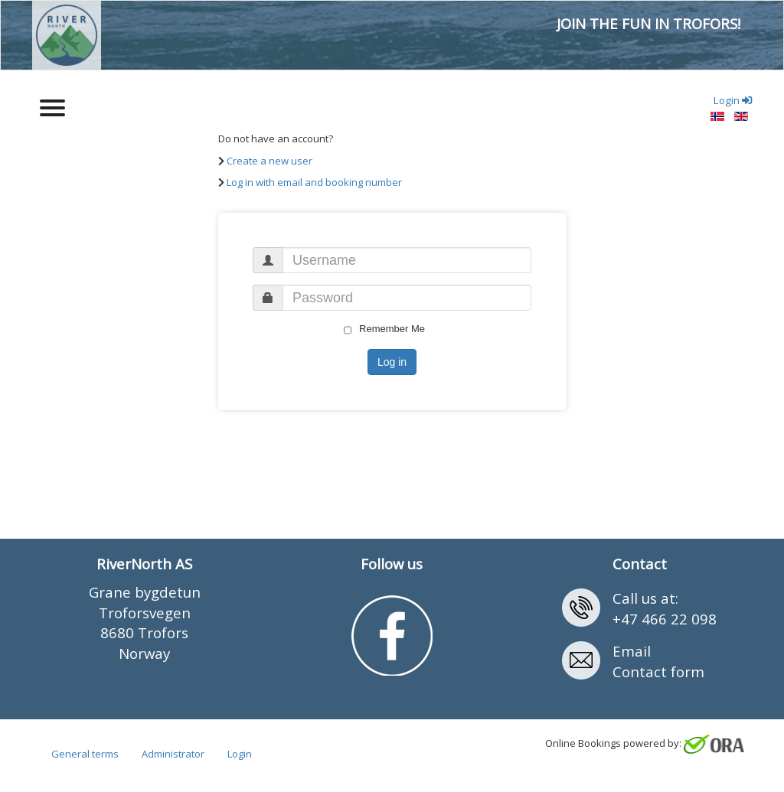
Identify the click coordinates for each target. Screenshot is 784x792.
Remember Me (384, 329)
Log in (392, 362)
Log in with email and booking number (314, 182)
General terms (85, 754)
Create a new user (269, 161)
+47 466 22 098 (664, 618)
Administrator (173, 754)
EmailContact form (658, 661)
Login (239, 754)
